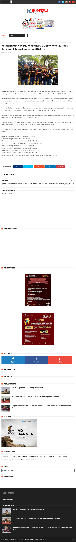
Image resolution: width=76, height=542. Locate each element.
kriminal (42, 456)
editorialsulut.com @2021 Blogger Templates (16, 539)
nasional (5, 460)
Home (3, 36)
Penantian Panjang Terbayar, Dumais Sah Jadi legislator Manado (35, 397)
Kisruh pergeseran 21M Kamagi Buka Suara (27, 388)
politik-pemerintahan (17, 460)
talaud (28, 460)
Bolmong (5, 456)
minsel (59, 456)
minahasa (51, 456)
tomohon (36, 460)
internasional (33, 456)
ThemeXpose (42, 539)
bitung (13, 456)
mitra (65, 456)
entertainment (22, 456)
